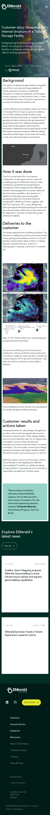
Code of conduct (17, 783)
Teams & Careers (18, 750)
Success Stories (17, 724)
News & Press (16, 763)
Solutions (14, 718)
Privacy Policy (15, 777)
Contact (14, 756)
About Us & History (19, 743)
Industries (15, 730)
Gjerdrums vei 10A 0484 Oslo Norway (18, 795)
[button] (46, 6)
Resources (15, 737)
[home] (10, 6)
